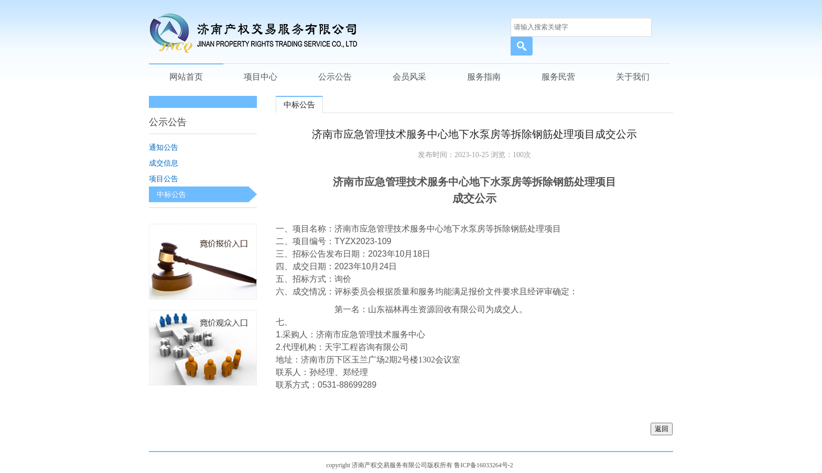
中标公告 (171, 194)
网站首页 (186, 76)
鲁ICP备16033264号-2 (483, 465)
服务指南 (484, 76)
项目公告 (163, 178)
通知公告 (163, 147)
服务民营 (558, 76)
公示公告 (335, 76)
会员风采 (409, 76)
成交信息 (163, 163)
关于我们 (633, 76)
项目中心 (260, 76)
